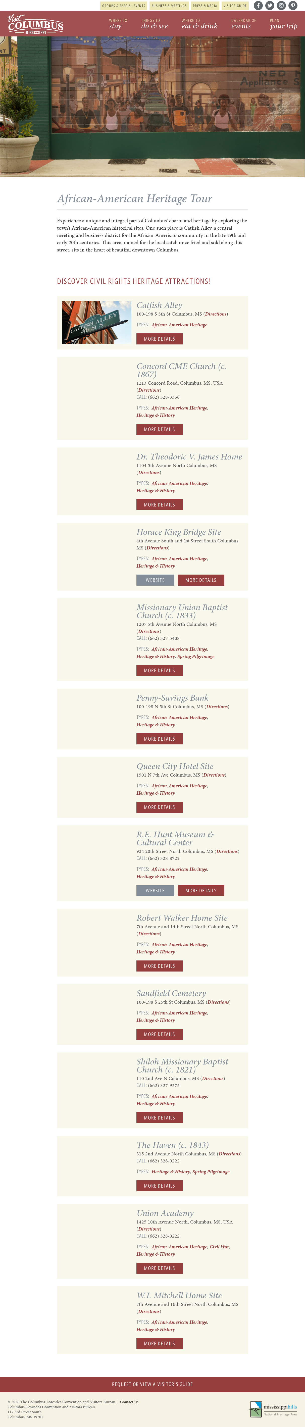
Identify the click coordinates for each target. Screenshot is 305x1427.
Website (155, 580)
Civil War (219, 1246)
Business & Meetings (169, 6)
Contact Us (129, 1402)
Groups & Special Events (123, 6)
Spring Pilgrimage (195, 656)
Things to (154, 24)
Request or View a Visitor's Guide (152, 1384)
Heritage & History (155, 415)
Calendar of (243, 24)
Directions (215, 313)
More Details (159, 339)
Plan (283, 24)
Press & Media (205, 6)
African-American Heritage (179, 324)
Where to (118, 24)
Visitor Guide (235, 6)
